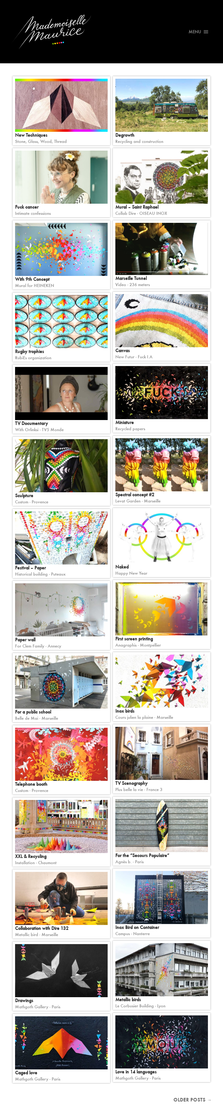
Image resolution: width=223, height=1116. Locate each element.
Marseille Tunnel (131, 278)
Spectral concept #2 (134, 495)
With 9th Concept (32, 279)
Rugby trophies (29, 351)
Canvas (122, 350)
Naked (122, 567)
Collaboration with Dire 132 (42, 928)
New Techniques (31, 135)
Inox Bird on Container (137, 927)
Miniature (124, 422)
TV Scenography (131, 783)
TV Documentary (31, 423)
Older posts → (192, 1100)
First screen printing (134, 639)
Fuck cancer (26, 207)
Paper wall (25, 640)
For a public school (33, 712)
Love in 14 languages (136, 1072)
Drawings (24, 1000)
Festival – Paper (30, 568)
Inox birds (124, 711)
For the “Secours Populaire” (142, 855)
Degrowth (124, 135)
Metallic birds (128, 999)
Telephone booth (31, 784)
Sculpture (24, 495)
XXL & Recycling (30, 856)
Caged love (26, 1073)
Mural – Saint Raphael (136, 207)
